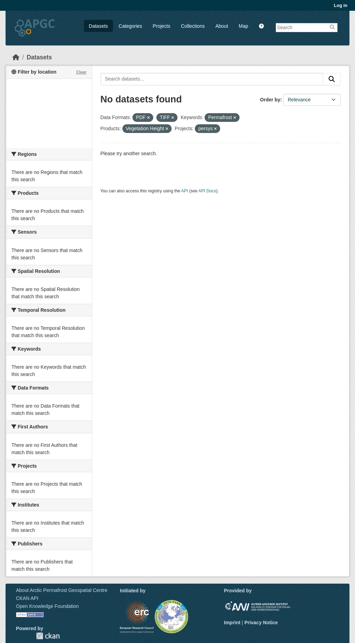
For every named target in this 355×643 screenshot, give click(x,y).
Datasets (98, 26)
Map (243, 26)
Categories (130, 26)
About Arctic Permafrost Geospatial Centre (61, 590)
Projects (162, 26)
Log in (340, 5)
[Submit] (332, 79)
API (184, 191)
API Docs (207, 191)
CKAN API (27, 598)
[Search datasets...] (212, 79)
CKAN (48, 636)
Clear (81, 72)
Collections (193, 26)
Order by (270, 99)
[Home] (15, 57)
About (221, 26)
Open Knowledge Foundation (47, 606)
